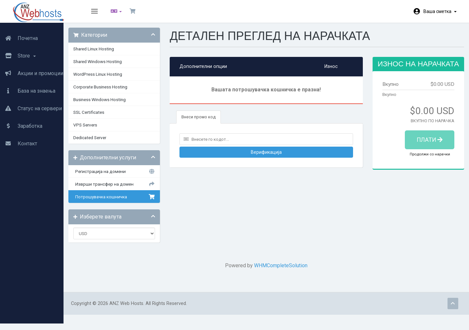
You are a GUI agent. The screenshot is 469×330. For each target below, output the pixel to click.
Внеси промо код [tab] (214, 121)
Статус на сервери (31, 105)
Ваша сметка (440, 11)
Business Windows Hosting (122, 104)
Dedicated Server (112, 142)
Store (18, 52)
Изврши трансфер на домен (133, 189)
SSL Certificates (111, 117)
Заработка (21, 122)
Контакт (18, 140)
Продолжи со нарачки (425, 167)
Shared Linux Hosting (116, 53)
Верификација (275, 157)
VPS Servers (108, 129)
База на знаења (27, 87)
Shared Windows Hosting (120, 66)
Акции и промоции (31, 70)
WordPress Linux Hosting (120, 79)
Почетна (19, 35)
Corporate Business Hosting (123, 91)
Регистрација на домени (133, 176)
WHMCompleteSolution (290, 270)
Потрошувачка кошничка (133, 201)
